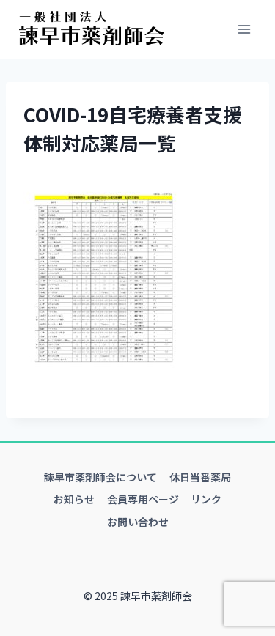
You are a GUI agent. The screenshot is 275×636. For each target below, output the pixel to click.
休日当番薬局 (200, 477)
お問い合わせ (138, 521)
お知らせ (74, 499)
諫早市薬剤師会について (100, 477)
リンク (206, 499)
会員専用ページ (143, 499)
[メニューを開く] (243, 29)
